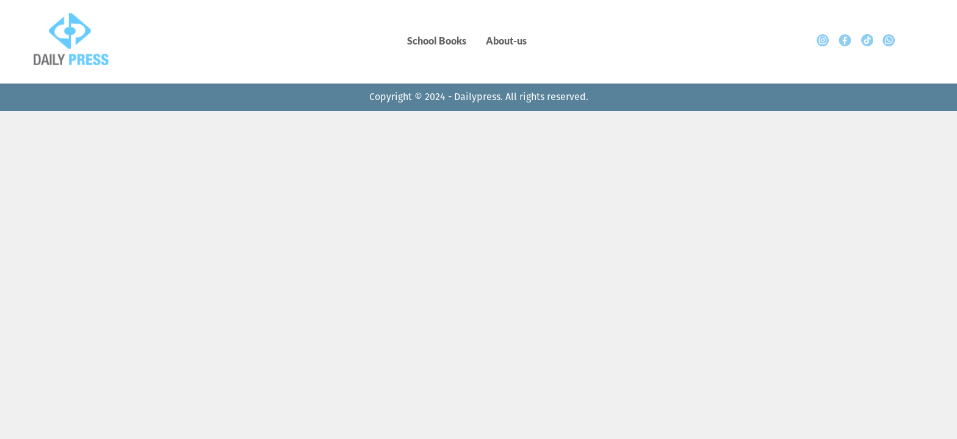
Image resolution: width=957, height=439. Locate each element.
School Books (436, 40)
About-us (506, 40)
